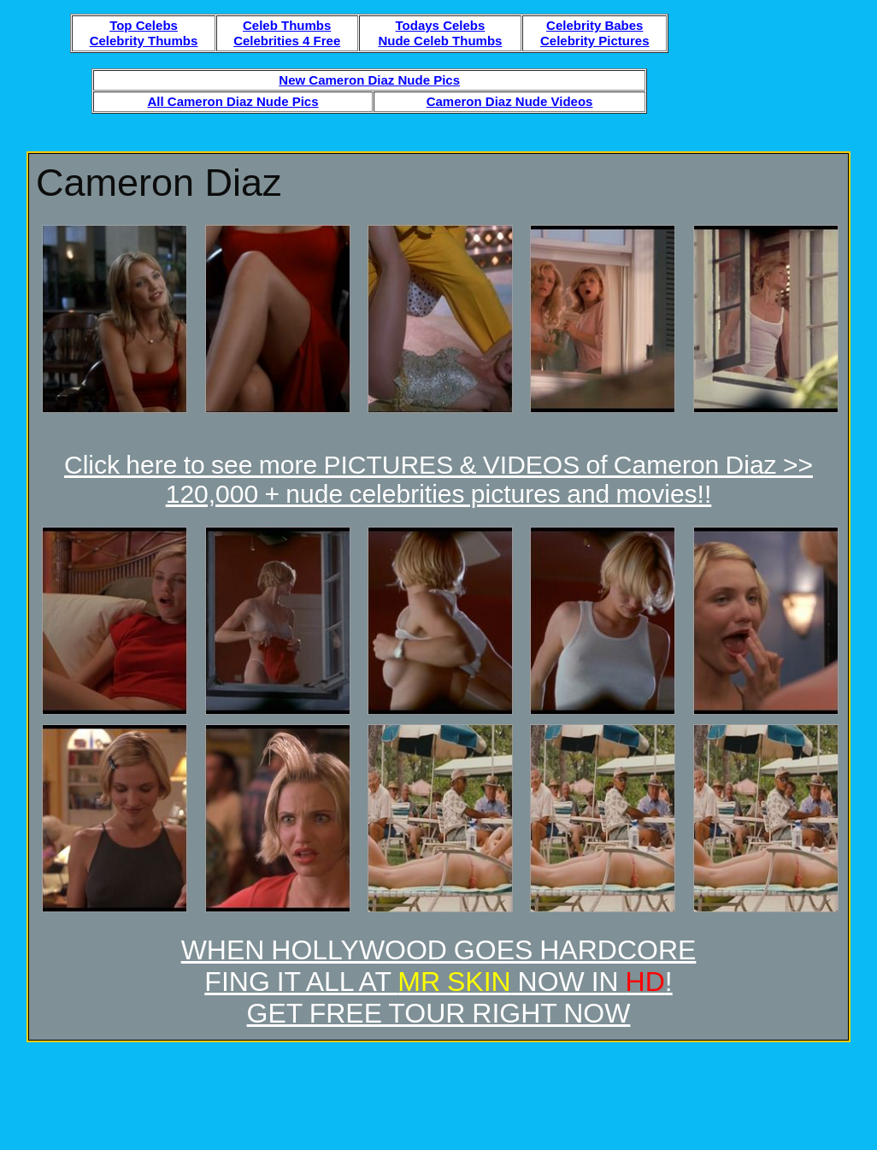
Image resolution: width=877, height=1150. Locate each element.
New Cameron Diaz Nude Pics (369, 80)
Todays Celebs (441, 25)
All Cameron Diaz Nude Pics (232, 101)
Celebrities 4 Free (286, 40)
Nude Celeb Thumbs (440, 40)
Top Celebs (143, 25)
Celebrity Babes (594, 25)
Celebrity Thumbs (144, 40)
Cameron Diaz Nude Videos (510, 101)
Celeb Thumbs (287, 25)
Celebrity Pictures (595, 40)
